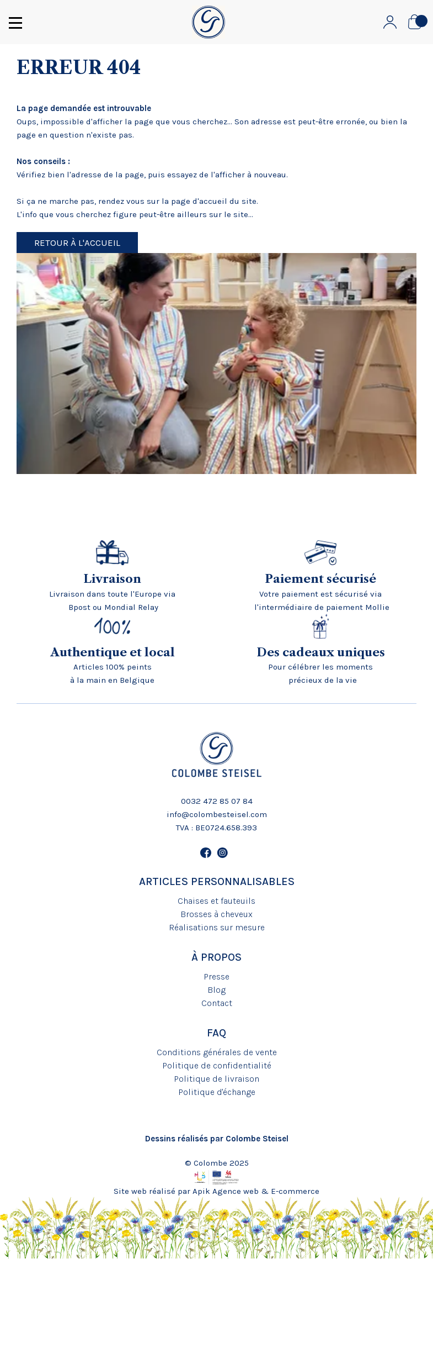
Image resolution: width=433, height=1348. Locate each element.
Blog (216, 989)
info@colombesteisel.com (217, 814)
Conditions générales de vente (217, 1052)
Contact (216, 1003)
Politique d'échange (216, 1092)
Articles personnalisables (217, 881)
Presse (216, 976)
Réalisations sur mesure (217, 927)
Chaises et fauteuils (216, 901)
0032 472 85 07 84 (217, 801)
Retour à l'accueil (77, 242)
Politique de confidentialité (216, 1065)
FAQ (216, 1032)
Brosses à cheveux (216, 914)
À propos (216, 957)
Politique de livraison (216, 1078)
